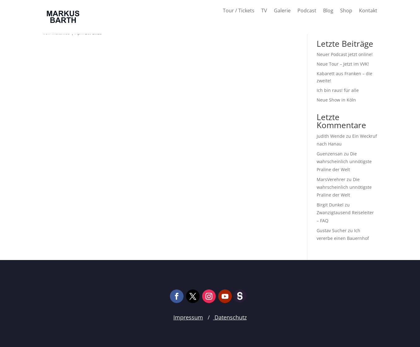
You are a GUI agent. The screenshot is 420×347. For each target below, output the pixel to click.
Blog (328, 11)
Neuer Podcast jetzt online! (345, 54)
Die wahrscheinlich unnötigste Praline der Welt (344, 161)
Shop (346, 11)
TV (264, 11)
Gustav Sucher (332, 230)
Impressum (188, 317)
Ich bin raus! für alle (338, 90)
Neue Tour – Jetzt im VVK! (343, 64)
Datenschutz (230, 317)
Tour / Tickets (238, 11)
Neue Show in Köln (336, 100)
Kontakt (368, 11)
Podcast (306, 11)
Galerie (282, 11)
